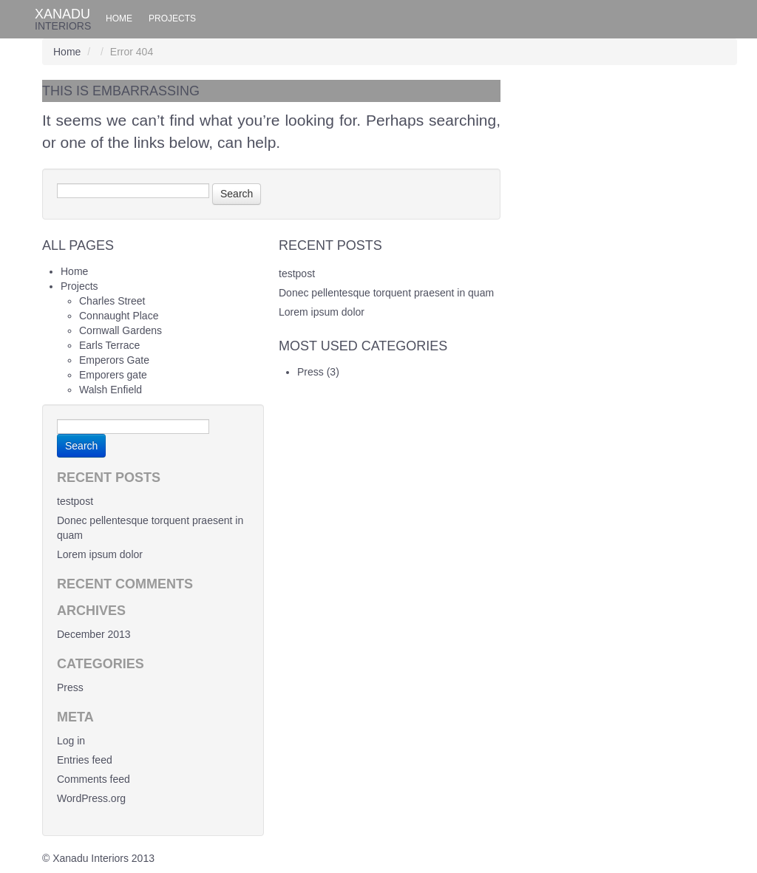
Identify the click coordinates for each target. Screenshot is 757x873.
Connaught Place (118, 316)
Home (119, 18)
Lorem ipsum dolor (321, 312)
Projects (172, 18)
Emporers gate (113, 375)
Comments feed (93, 779)
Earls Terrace (109, 345)
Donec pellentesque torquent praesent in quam (386, 293)
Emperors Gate (114, 360)
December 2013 (94, 634)
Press (310, 372)
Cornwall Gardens (120, 330)
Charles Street (112, 301)
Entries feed (84, 760)
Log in (71, 741)
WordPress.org (91, 798)
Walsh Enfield (110, 389)
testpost (297, 273)
